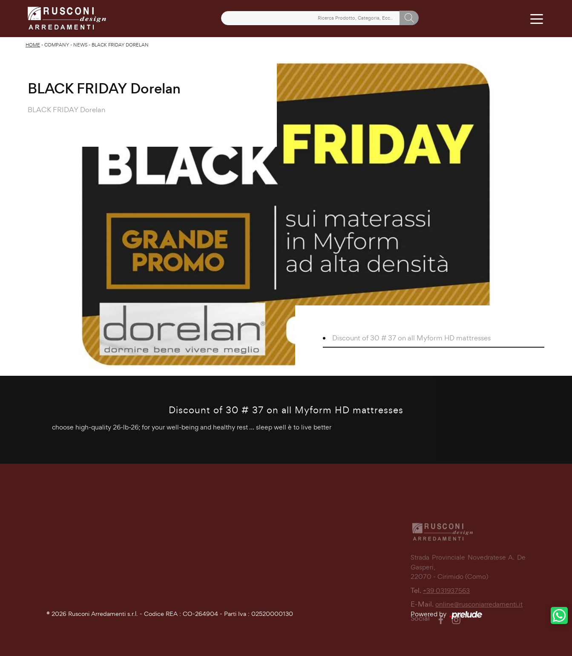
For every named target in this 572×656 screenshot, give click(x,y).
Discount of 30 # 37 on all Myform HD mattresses (411, 338)
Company (56, 45)
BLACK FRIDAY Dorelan (120, 45)
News (80, 45)
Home (33, 45)
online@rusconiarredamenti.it (479, 620)
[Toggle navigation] (536, 18)
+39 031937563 (446, 606)
